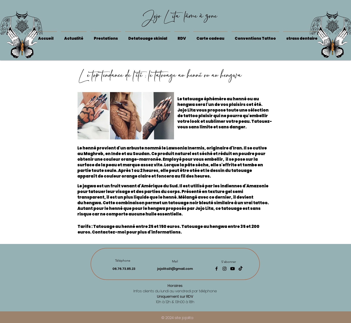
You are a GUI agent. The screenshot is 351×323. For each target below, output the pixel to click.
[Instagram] (224, 268)
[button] (147, 36)
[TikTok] (240, 268)
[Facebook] (216, 268)
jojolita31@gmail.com (175, 268)
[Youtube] (232, 268)
